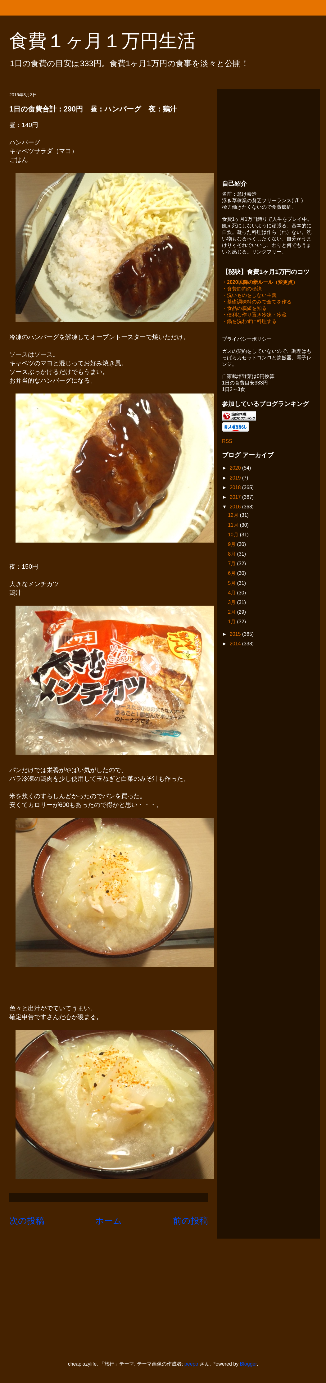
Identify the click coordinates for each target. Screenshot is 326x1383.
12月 (234, 515)
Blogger (248, 1364)
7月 (232, 564)
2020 (236, 468)
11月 (234, 525)
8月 (232, 554)
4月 (232, 593)
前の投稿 (190, 1221)
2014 (236, 644)
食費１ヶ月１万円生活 (112, 40)
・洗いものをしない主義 (249, 295)
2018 (236, 488)
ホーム (108, 1221)
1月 (232, 622)
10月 (234, 535)
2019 (236, 478)
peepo (191, 1364)
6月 (232, 573)
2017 (236, 497)
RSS (227, 441)
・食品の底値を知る (244, 309)
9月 (232, 545)
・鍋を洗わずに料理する (249, 322)
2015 (236, 634)
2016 (236, 507)
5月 (232, 583)
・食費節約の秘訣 (242, 289)
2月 (232, 612)
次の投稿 (26, 1221)
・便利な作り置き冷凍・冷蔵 (254, 315)
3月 (232, 603)
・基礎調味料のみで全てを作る (257, 302)
